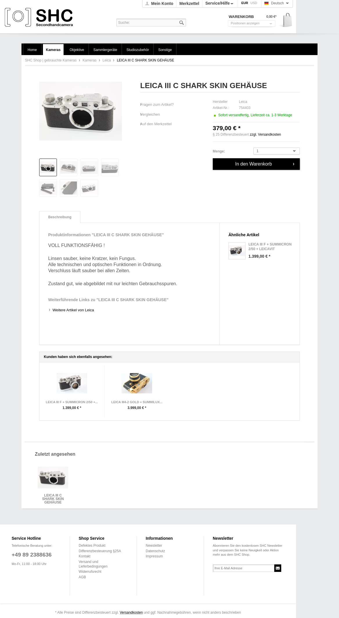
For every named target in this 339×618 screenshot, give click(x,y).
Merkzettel (189, 3)
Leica (107, 60)
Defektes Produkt (92, 546)
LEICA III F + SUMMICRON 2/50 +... (72, 402)
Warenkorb (285, 20)
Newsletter (154, 546)
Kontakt (85, 556)
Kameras (90, 60)
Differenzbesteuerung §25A (100, 551)
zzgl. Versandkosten (265, 134)
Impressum (154, 556)
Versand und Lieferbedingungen (93, 564)
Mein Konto (162, 3)
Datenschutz (155, 551)
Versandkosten (131, 612)
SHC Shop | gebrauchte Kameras (39, 17)
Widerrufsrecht (90, 572)
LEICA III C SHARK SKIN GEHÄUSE (53, 497)
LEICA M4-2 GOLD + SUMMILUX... (137, 402)
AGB (82, 577)
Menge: (219, 151)
